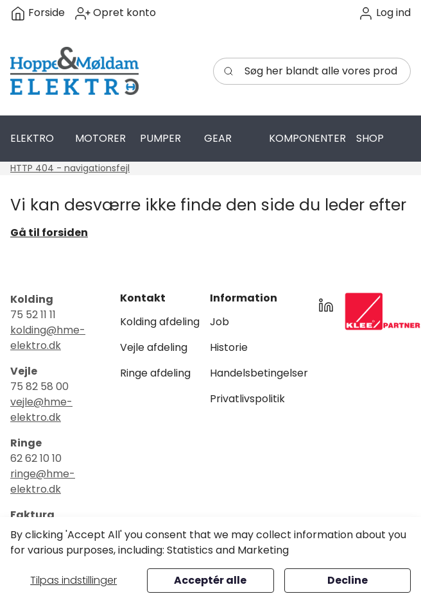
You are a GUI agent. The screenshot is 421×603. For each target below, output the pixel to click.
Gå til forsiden (49, 232)
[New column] (382, 311)
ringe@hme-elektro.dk (42, 481)
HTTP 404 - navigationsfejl (70, 168)
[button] (384, 13)
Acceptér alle (210, 580)
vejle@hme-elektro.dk (41, 410)
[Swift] (74, 71)
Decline (347, 580)
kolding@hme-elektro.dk (47, 338)
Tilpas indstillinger (73, 580)
